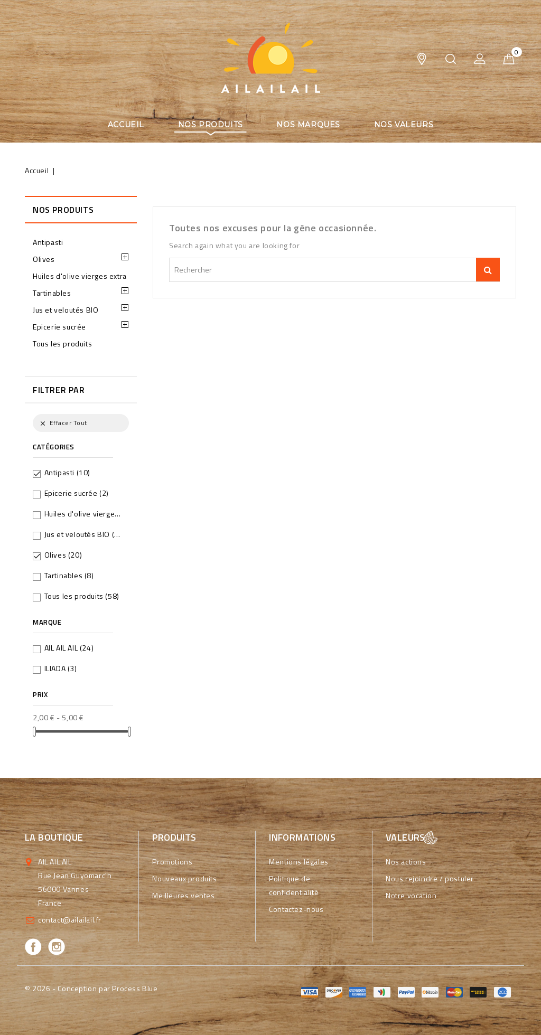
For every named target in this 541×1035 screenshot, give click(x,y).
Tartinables (52, 292)
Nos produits (210, 124)
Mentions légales (299, 861)
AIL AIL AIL (69, 647)
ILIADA (60, 668)
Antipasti (48, 242)
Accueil (126, 124)
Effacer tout (62, 423)
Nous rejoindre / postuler (430, 878)
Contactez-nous (296, 909)
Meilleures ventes (183, 895)
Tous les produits (62, 343)
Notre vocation (411, 895)
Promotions (172, 861)
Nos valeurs (404, 124)
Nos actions (406, 861)
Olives (44, 259)
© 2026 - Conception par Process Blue (91, 988)
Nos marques (308, 124)
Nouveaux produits (184, 878)
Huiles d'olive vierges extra (80, 275)
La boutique (54, 837)
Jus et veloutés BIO (65, 309)
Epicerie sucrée (59, 326)
